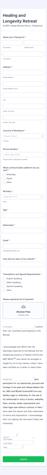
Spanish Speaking (14, 286)
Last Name (7, 59)
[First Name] (18, 439)
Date (4, 202)
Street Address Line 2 (10, 89)
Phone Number (11, 149)
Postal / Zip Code (9, 122)
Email (6, 240)
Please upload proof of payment (18, 299)
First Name (7, 47)
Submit (23, 459)
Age (5, 210)
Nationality (9, 225)
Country (6, 141)
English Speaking (14, 278)
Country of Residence (14, 130)
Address (8, 67)
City (4, 100)
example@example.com (11, 251)
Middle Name (29, 47)
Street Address (8, 77)
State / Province (8, 111)
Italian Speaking (14, 282)
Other (9, 182)
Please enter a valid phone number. (15, 159)
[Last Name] (18, 443)
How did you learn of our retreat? (19, 259)
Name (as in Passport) (14, 37)
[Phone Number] (23, 154)
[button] (41, 196)
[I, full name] (19, 327)
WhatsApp (11, 174)
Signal (9, 178)
